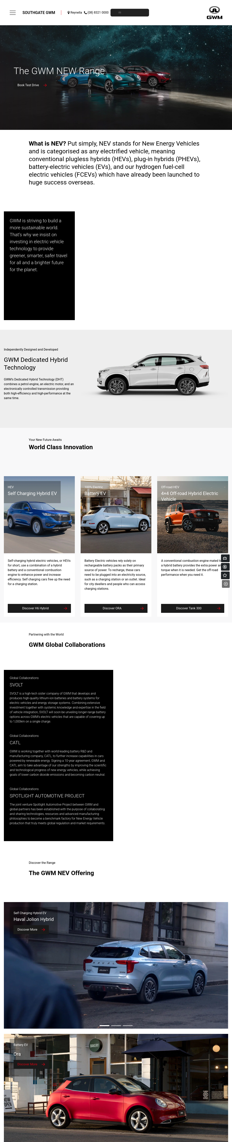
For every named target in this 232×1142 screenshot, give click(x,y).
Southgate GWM (38, 12)
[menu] (13, 13)
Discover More (27, 929)
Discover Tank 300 (189, 608)
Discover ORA (112, 608)
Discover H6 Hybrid (35, 608)
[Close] (226, 584)
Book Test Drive (28, 85)
